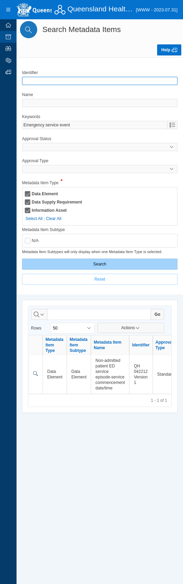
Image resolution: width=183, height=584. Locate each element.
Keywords (31, 116)
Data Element (45, 193)
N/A (35, 240)
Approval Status (36, 138)
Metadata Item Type (40, 183)
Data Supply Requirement (57, 202)
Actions (130, 328)
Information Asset (49, 210)
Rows (36, 328)
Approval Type (35, 160)
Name (27, 94)
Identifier (30, 72)
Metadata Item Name (107, 345)
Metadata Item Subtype (43, 229)
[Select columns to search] (39, 314)
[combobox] (94, 125)
